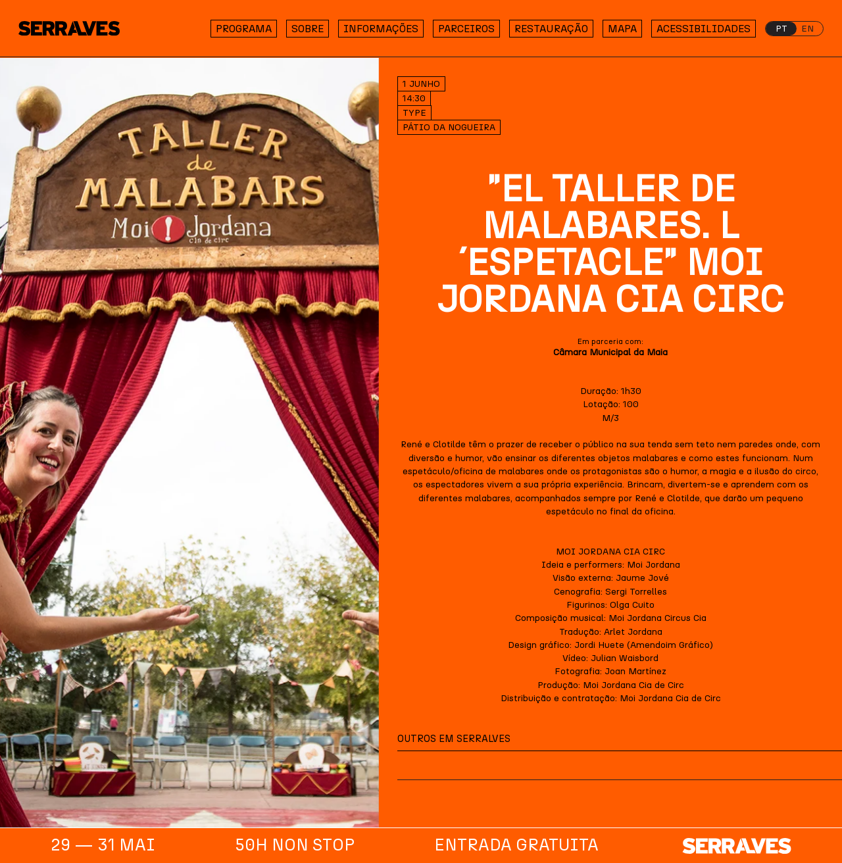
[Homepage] (77, 28)
